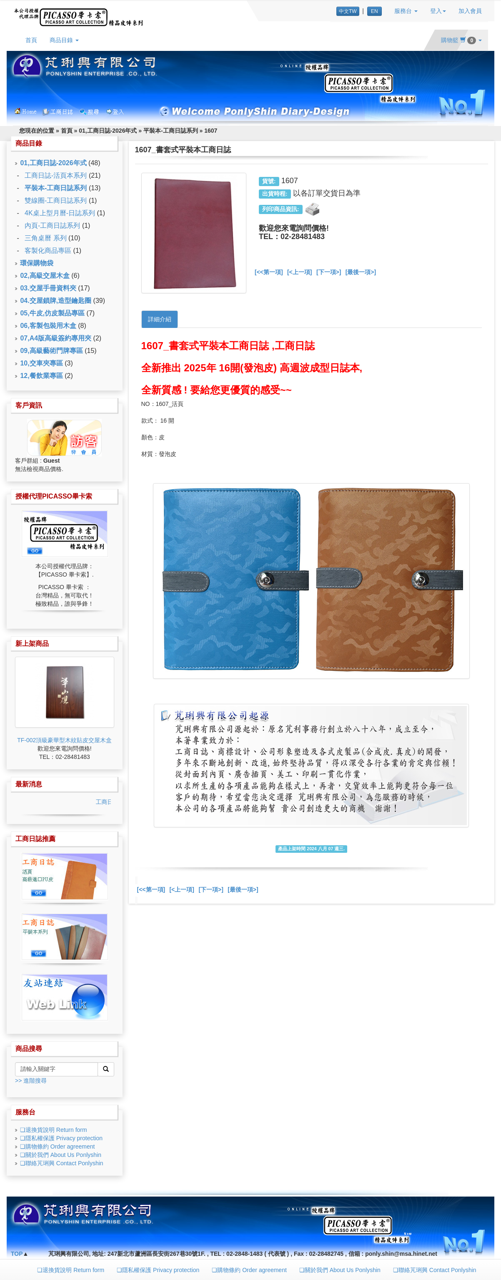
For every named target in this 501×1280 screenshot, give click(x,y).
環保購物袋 (36, 263)
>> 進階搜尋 (31, 1080)
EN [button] (374, 11)
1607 (210, 130)
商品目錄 (28, 143)
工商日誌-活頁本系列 (56, 175)
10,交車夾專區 (41, 363)
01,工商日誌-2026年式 (108, 130)
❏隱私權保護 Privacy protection (61, 1138)
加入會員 (470, 11)
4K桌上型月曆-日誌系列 (60, 213)
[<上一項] (299, 272)
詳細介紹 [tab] (159, 319)
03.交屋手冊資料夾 (48, 288)
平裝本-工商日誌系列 (170, 130)
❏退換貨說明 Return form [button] (70, 1270)
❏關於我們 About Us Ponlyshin (60, 1154)
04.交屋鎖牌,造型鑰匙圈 (55, 300)
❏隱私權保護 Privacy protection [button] (158, 1270)
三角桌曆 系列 (45, 238)
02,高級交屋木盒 (44, 275)
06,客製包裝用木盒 (48, 325)
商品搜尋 (28, 1048)
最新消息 (28, 784)
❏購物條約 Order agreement (57, 1146)
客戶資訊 (28, 405)
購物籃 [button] (461, 40)
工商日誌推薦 (35, 838)
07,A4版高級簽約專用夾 (55, 338)
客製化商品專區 (48, 250)
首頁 (31, 40)
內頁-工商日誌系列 (52, 225)
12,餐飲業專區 (41, 375)
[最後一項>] (361, 272)
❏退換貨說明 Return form (53, 1129)
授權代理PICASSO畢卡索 (53, 496)
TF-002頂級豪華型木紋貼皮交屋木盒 (64, 740)
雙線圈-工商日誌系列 (56, 200)
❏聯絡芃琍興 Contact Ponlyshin (61, 1163)
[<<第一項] (269, 272)
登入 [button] (438, 11)
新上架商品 (32, 643)
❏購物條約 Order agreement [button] (249, 1270)
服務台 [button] (406, 11)
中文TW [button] (348, 11)
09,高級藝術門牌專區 (51, 350)
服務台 (25, 1112)
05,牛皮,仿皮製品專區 (52, 313)
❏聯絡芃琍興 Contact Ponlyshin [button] (434, 1270)
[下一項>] (328, 272)
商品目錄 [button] (64, 40)
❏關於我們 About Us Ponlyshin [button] (340, 1270)
